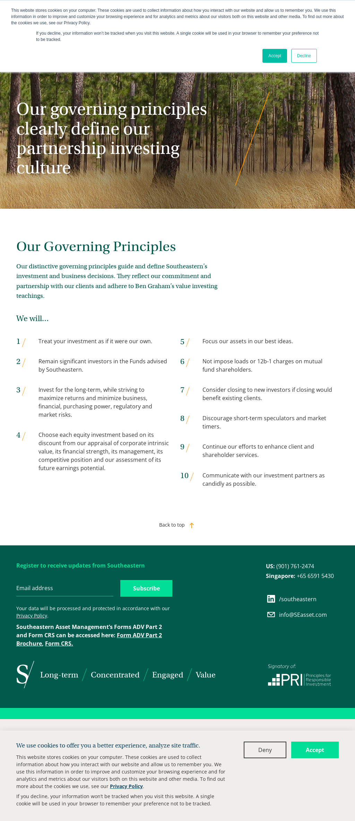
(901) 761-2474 (290, 566)
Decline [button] (304, 55)
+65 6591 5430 (300, 576)
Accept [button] (274, 55)
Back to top (172, 524)
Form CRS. (59, 643)
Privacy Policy (126, 786)
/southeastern (291, 599)
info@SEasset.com (296, 614)
